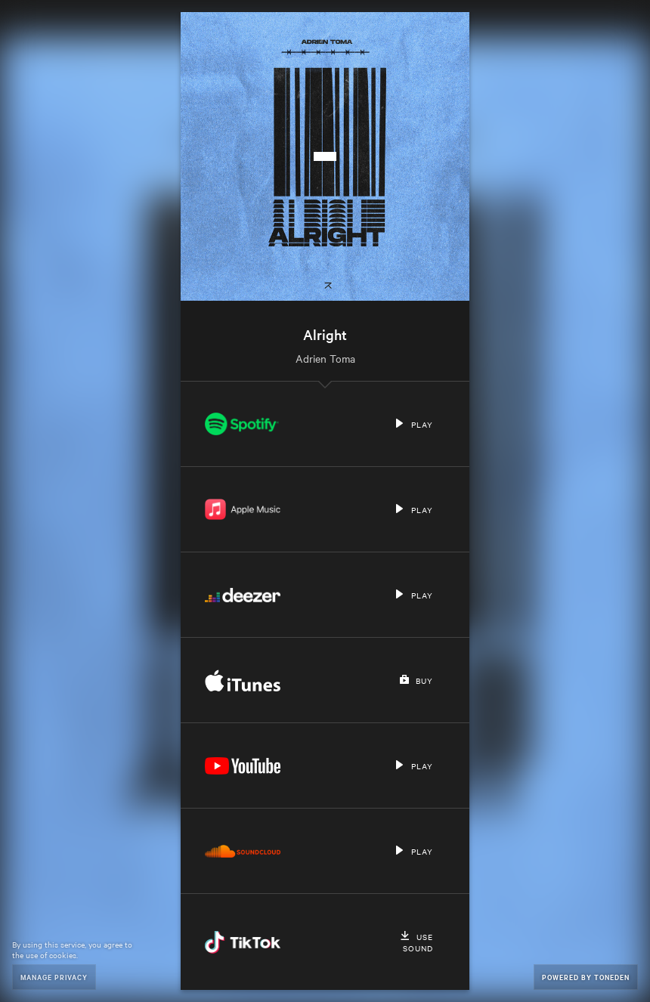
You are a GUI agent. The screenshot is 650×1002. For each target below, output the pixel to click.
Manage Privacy (54, 976)
